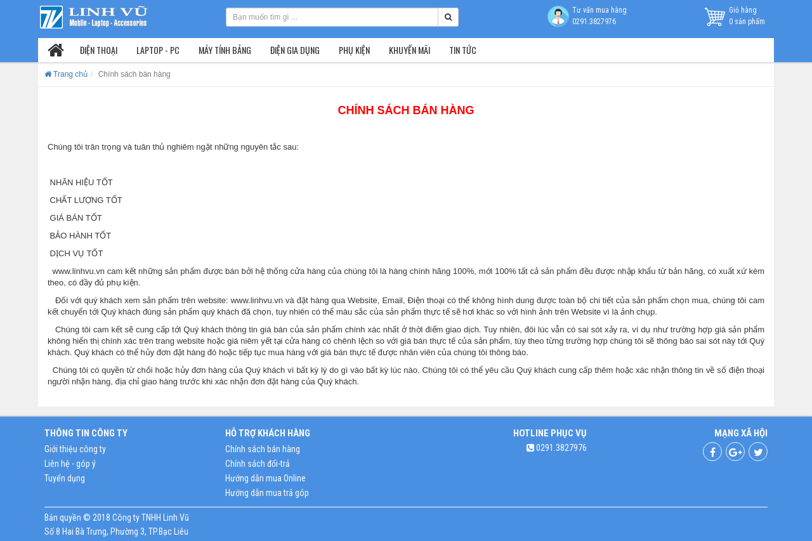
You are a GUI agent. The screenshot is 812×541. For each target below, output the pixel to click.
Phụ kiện (354, 49)
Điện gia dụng (295, 49)
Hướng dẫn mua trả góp (267, 493)
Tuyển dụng (64, 478)
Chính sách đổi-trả (257, 464)
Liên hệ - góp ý (70, 464)
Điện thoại (98, 49)
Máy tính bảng (225, 49)
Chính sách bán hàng (262, 449)
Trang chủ (66, 74)
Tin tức (462, 49)
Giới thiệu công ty (75, 449)
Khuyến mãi (409, 49)
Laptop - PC (158, 49)
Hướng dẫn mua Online (265, 478)
